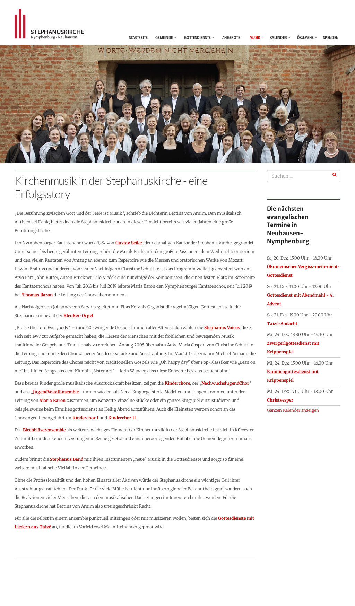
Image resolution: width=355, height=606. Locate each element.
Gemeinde (164, 37)
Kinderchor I (85, 417)
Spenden (331, 37)
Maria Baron (53, 400)
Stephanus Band (66, 459)
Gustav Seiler (128, 242)
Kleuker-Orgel (78, 315)
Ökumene (305, 37)
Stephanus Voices (222, 327)
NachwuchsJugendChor (225, 383)
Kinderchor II (122, 417)
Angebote (231, 37)
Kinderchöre (177, 383)
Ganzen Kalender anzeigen (293, 410)
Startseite (139, 37)
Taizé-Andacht (282, 323)
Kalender (278, 37)
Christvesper (280, 400)
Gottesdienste (197, 37)
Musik (255, 37)
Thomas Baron (37, 294)
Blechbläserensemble (44, 429)
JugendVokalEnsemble (56, 391)
